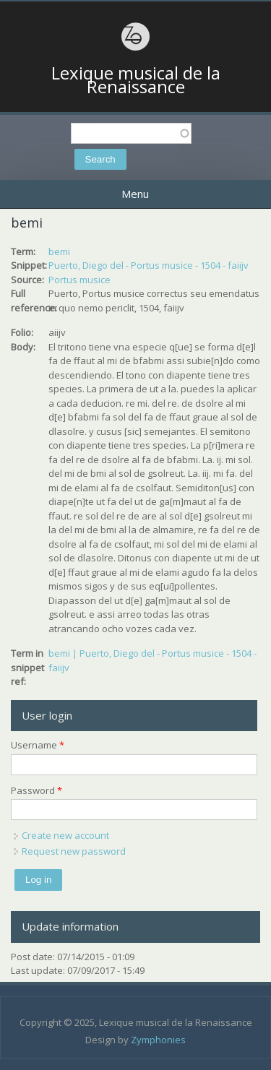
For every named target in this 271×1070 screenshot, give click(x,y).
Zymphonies (158, 1039)
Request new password (74, 851)
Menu (135, 193)
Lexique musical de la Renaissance (135, 80)
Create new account (65, 835)
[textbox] (131, 133)
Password (36, 790)
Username (37, 744)
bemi (59, 251)
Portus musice (79, 279)
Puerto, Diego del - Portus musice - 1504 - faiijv (148, 265)
